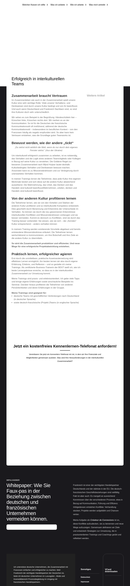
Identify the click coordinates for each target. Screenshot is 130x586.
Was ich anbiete (58, 5)
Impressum (85, 550)
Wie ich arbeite (77, 5)
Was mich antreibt (97, 5)
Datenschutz (85, 546)
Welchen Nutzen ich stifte (33, 5)
